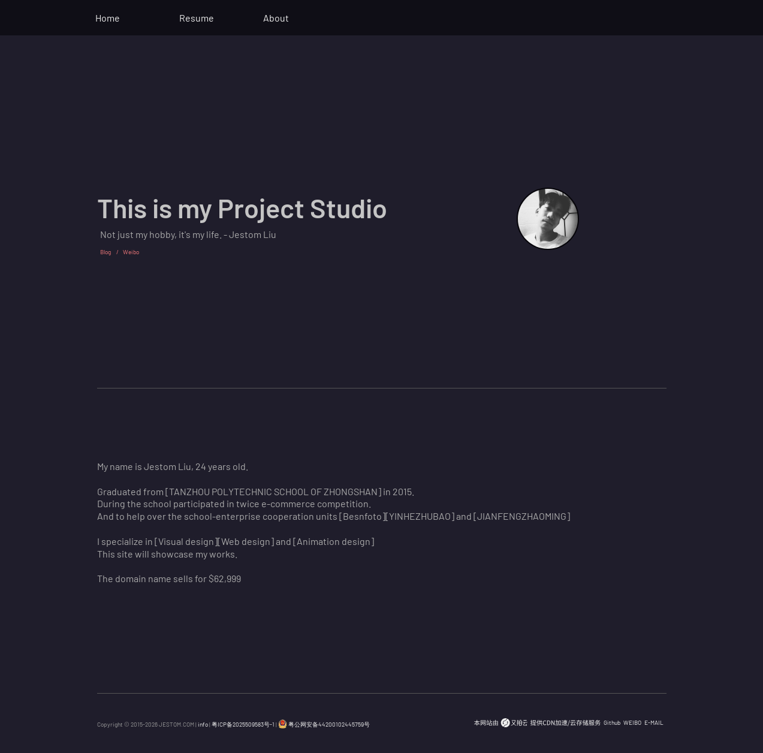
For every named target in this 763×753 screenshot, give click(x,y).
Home (107, 17)
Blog (105, 251)
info (203, 724)
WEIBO (632, 722)
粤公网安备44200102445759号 (324, 724)
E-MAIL (654, 722)
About (276, 17)
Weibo (131, 251)
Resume (196, 17)
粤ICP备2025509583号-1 (243, 724)
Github (612, 722)
